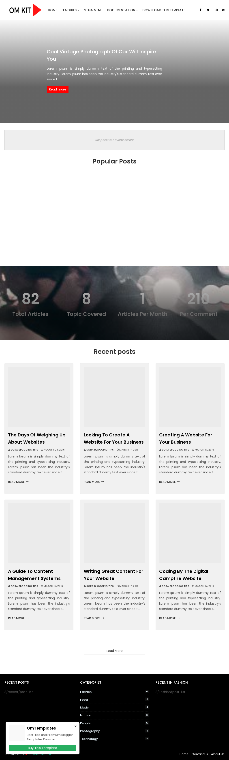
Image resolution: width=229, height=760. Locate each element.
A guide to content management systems (34, 575)
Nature (114, 715)
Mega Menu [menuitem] (93, 10)
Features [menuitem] (69, 10)
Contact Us (200, 754)
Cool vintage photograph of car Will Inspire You (101, 55)
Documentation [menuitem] (121, 10)
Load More (115, 650)
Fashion (114, 692)
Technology (114, 739)
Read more (57, 89)
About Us (218, 754)
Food (114, 700)
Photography (114, 731)
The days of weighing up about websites (37, 438)
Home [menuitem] (52, 10)
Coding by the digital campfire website (183, 575)
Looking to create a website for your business (114, 438)
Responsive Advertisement (114, 140)
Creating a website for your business (185, 438)
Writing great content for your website (113, 575)
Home (184, 754)
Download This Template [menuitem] (163, 10)
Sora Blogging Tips (24, 449)
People (114, 723)
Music (114, 707)
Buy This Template (42, 748)
